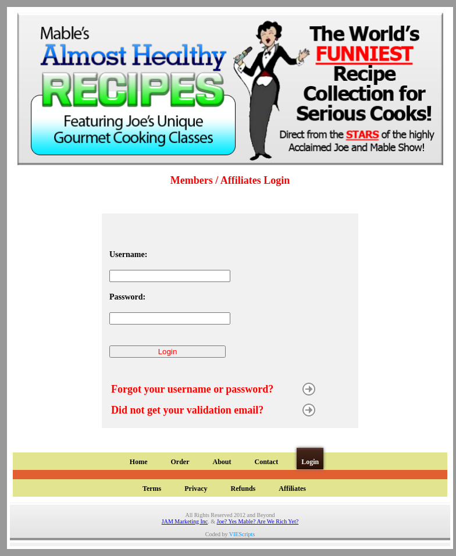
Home (139, 462)
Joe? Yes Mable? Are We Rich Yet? (258, 521)
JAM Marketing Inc (185, 521)
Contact (266, 462)
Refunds (243, 488)
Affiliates (292, 488)
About (221, 462)
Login (310, 462)
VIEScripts (242, 534)
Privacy (195, 488)
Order (179, 462)
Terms (151, 488)
